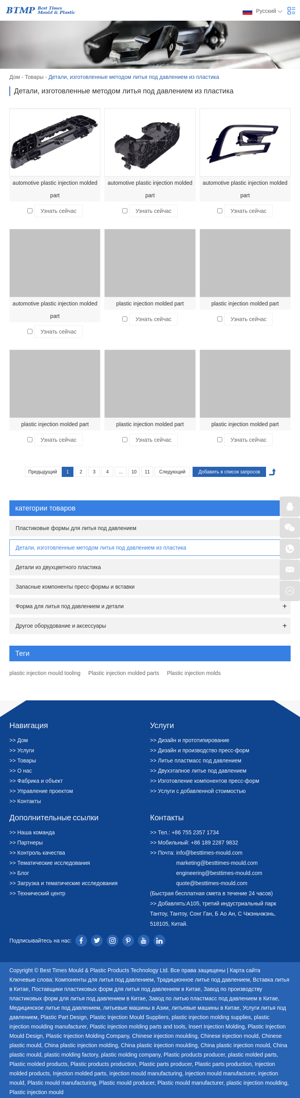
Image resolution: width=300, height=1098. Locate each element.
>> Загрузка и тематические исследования (63, 883)
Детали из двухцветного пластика (58, 567)
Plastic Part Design (64, 1017)
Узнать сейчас (59, 211)
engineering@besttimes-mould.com (219, 873)
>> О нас (20, 771)
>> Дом (18, 740)
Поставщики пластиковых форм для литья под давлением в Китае (116, 989)
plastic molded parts (252, 1055)
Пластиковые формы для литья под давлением (76, 528)
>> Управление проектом (41, 791)
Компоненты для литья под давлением (104, 980)
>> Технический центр (37, 893)
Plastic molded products (38, 1064)
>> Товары (22, 760)
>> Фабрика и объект (36, 781)
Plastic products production (103, 1064)
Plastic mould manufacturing (61, 1083)
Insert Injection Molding (216, 1026)
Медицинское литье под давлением (54, 1008)
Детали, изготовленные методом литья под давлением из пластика (133, 77)
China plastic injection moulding (159, 1045)
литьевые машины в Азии (136, 1008)
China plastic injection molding (81, 1045)
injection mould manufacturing (145, 1073)
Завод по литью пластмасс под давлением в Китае (213, 998)
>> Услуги (21, 750)
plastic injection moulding (257, 1083)
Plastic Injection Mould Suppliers (129, 1017)
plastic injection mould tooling (44, 673)
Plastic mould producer (127, 1083)
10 (133, 472)
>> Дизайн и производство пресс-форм (199, 750)
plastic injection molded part (150, 303)
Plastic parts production (223, 1064)
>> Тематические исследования (49, 863)
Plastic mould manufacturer (190, 1083)
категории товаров (151, 508)
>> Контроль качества (37, 853)
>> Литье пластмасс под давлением (195, 760)
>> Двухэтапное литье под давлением (198, 771)
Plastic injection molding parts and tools (137, 1026)
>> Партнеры (26, 842)
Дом (14, 77)
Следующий (172, 472)
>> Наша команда (32, 832)
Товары (34, 77)
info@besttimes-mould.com (209, 853)
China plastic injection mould (235, 1045)
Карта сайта (245, 970)
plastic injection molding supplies (211, 1017)
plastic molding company (131, 1055)
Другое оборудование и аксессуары (61, 626)
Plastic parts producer (165, 1064)
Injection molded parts (79, 1073)
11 (147, 472)
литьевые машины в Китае (205, 1008)
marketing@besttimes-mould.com (217, 863)
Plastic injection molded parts (123, 673)
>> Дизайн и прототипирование (189, 740)
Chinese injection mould (229, 1036)
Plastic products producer (194, 1055)
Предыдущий (42, 472)
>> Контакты (25, 801)
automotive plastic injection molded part (54, 189)
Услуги (162, 725)
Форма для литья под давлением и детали (70, 606)
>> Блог (19, 873)
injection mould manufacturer (220, 1073)
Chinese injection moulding (164, 1036)
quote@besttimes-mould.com (211, 883)
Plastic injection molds (194, 673)
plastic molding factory (71, 1055)
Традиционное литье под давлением (203, 980)
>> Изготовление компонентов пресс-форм (204, 781)
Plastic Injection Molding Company (87, 1036)
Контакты (167, 817)
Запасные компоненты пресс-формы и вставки (75, 587)
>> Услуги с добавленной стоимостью (198, 791)
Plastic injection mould (36, 1092)
